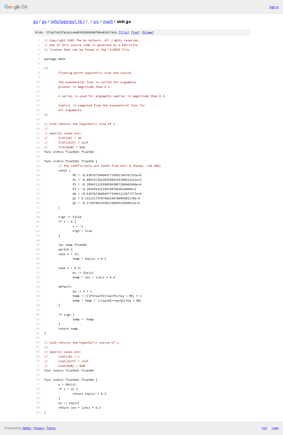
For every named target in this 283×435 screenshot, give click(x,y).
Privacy (39, 428)
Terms (51, 428)
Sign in (274, 7)
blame (147, 32)
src (96, 21)
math (108, 21)
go (35, 21)
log (135, 32)
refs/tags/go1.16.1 (67, 21)
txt (264, 428)
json (275, 428)
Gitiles (26, 428)
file (123, 32)
